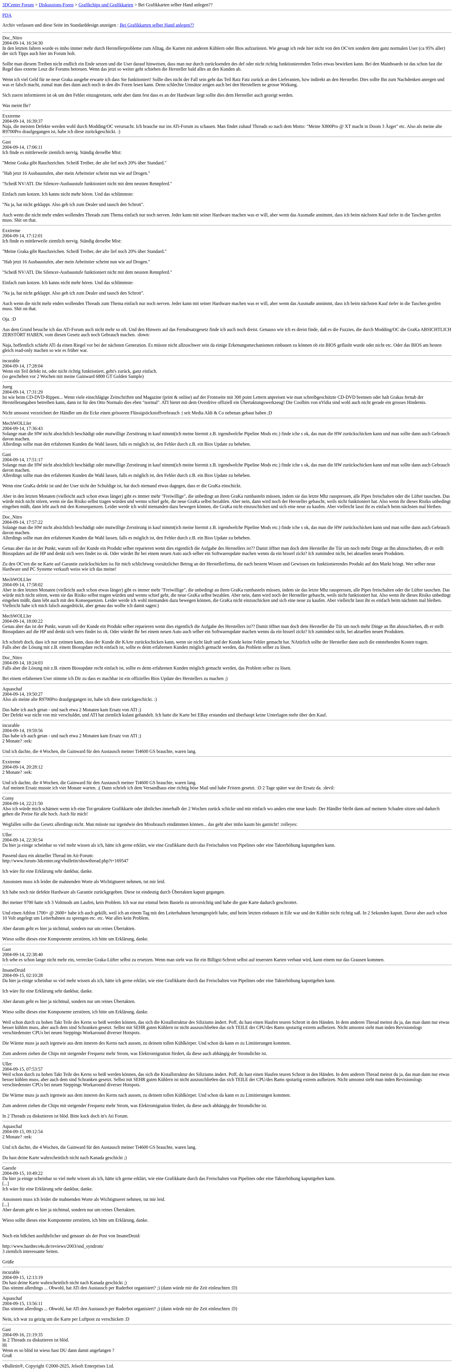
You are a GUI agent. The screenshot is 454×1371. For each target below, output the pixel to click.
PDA (7, 15)
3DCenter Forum (18, 4)
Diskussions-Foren (56, 4)
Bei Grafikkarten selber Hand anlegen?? (157, 25)
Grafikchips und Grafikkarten (105, 4)
